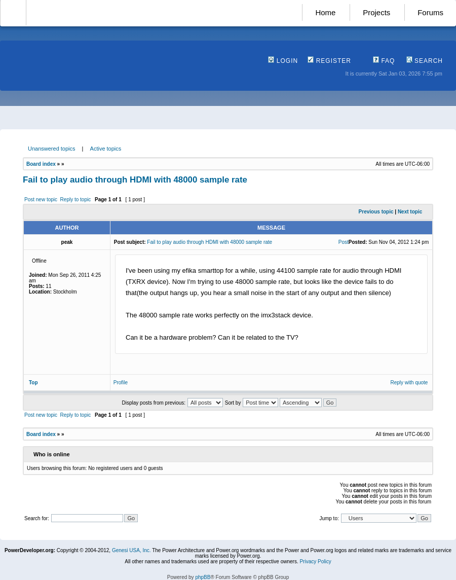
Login (283, 60)
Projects (376, 12)
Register (329, 60)
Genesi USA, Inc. (131, 550)
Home (325, 12)
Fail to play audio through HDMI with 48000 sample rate (135, 180)
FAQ (384, 60)
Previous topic (376, 211)
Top (33, 382)
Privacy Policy (315, 561)
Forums (430, 12)
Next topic (410, 211)
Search (424, 60)
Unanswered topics (51, 149)
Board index (41, 164)
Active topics (106, 149)
